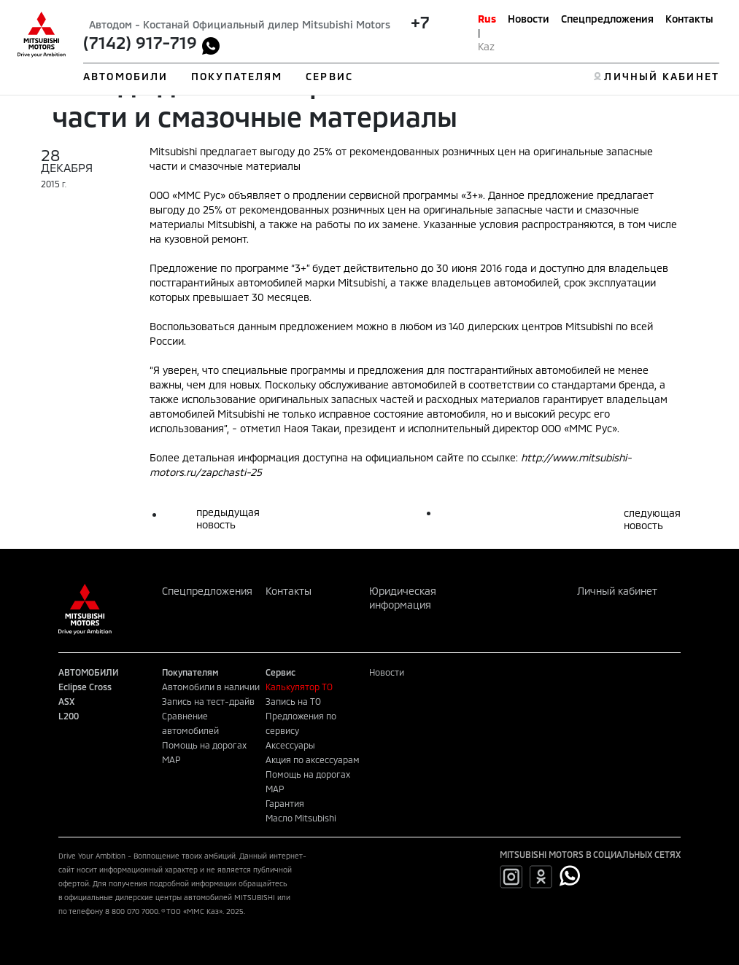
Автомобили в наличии (211, 686)
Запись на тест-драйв (208, 701)
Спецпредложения (607, 18)
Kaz (486, 46)
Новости (528, 18)
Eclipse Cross (85, 686)
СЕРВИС (329, 76)
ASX (66, 701)
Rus (487, 18)
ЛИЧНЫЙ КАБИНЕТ (661, 76)
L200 (68, 716)
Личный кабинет (617, 591)
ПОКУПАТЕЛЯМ (236, 76)
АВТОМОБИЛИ (125, 76)
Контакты (689, 18)
